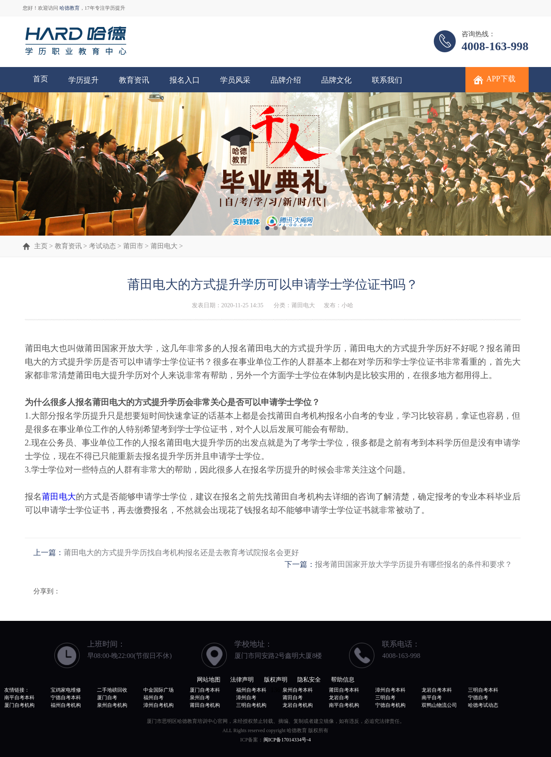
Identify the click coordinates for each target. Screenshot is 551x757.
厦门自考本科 (205, 690)
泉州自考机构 (112, 705)
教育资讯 (134, 80)
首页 (40, 79)
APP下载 (501, 79)
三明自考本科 (483, 690)
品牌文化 (336, 80)
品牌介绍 (286, 80)
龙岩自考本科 (437, 690)
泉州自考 (200, 698)
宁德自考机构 (390, 705)
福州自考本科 (251, 690)
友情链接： (17, 690)
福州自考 (153, 698)
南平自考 (432, 698)
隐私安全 (309, 679)
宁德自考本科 (66, 698)
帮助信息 (343, 679)
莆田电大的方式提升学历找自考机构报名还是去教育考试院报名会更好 (181, 552)
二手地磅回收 (112, 690)
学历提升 (83, 80)
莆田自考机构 (205, 705)
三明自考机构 (251, 705)
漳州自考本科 (390, 690)
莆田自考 (292, 698)
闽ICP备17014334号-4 (287, 740)
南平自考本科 (19, 698)
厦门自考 (107, 698)
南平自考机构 (344, 705)
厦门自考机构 (19, 705)
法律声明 (242, 679)
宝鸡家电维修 (66, 690)
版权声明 (276, 679)
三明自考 (385, 698)
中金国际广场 (158, 690)
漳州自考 (246, 698)
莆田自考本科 (344, 690)
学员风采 (235, 80)
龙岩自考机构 (297, 705)
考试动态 (102, 246)
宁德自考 (478, 698)
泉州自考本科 (297, 690)
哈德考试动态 (483, 705)
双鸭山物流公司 (439, 705)
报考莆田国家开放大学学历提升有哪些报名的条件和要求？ (413, 564)
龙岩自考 (339, 698)
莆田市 (133, 246)
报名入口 (184, 80)
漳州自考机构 (158, 705)
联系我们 (387, 80)
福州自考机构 (66, 705)
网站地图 (208, 679)
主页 (41, 246)
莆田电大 (164, 246)
